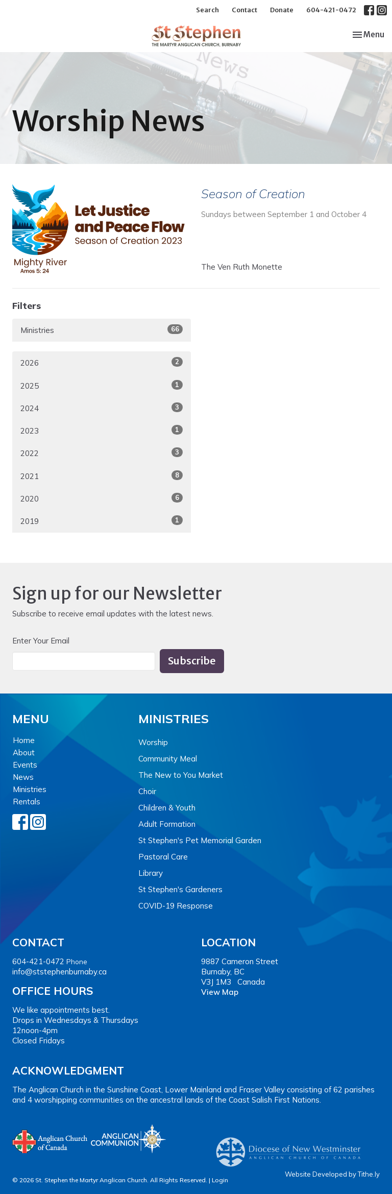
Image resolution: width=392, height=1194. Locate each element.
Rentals (26, 801)
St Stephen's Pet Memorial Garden (199, 840)
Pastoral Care (163, 857)
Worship (153, 742)
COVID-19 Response (175, 906)
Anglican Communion (128, 1138)
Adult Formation (166, 824)
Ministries (101, 329)
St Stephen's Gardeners (180, 889)
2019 (101, 520)
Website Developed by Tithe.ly (332, 1174)
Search (207, 10)
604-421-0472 (331, 10)
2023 (101, 430)
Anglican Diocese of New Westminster (292, 1147)
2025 (101, 385)
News (23, 777)
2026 (101, 362)
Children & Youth (166, 808)
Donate (281, 10)
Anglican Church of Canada (50, 1140)
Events (25, 765)
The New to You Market (180, 775)
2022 (101, 452)
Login (220, 1180)
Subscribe (192, 660)
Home (24, 740)
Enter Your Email (40, 641)
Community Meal (167, 758)
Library (150, 873)
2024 (101, 407)
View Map (219, 992)
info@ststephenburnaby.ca (59, 971)
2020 (101, 498)
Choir (147, 791)
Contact (244, 10)
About (24, 752)
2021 (101, 475)
